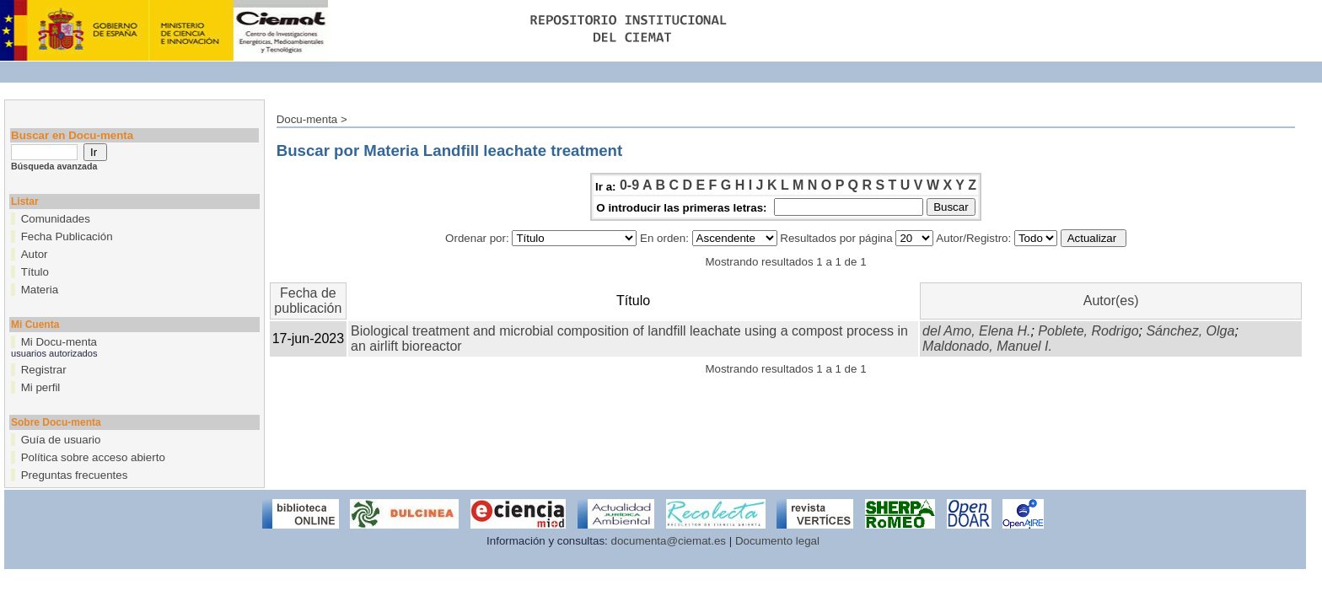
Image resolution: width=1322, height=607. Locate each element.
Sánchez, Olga (1190, 331)
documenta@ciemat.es (669, 540)
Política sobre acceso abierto (93, 457)
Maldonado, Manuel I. (987, 346)
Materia (39, 289)
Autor (34, 254)
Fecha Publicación (67, 236)
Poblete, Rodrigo (1088, 331)
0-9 (629, 185)
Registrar (44, 369)
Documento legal (777, 540)
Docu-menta (307, 119)
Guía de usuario (61, 439)
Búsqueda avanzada (54, 166)
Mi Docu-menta (59, 342)
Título (35, 272)
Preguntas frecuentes (74, 475)
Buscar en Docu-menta (72, 135)
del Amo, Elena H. (976, 331)
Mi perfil (41, 387)
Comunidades (55, 218)
